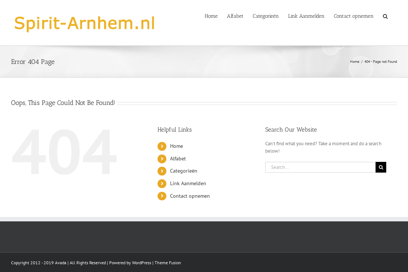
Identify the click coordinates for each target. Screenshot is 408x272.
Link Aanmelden (188, 183)
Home (176, 146)
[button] (385, 15)
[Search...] (320, 167)
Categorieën (183, 170)
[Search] (381, 167)
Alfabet (178, 158)
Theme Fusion (168, 262)
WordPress (141, 262)
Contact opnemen (190, 196)
